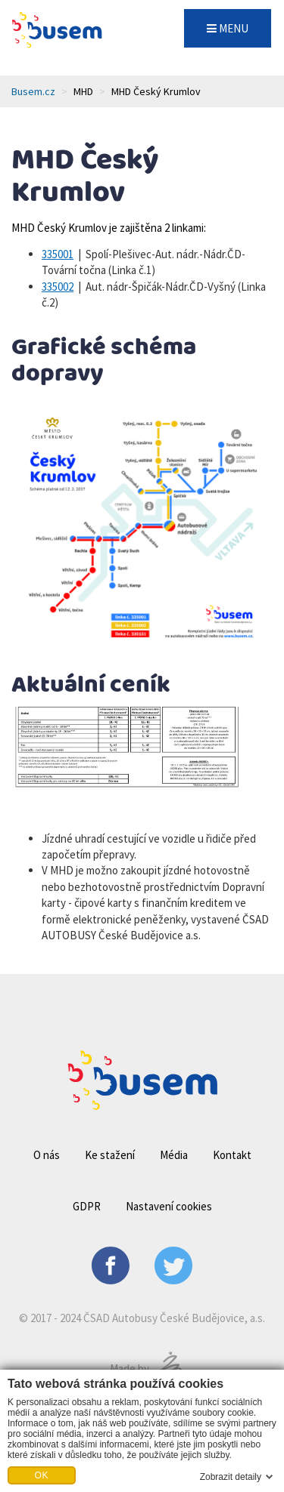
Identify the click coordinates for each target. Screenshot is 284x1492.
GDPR (87, 1206)
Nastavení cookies (169, 1206)
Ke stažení (110, 1155)
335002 (57, 286)
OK (41, 1475)
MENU (227, 28)
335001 (57, 254)
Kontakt (232, 1155)
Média (174, 1155)
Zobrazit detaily (230, 1477)
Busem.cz (33, 91)
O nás (46, 1155)
